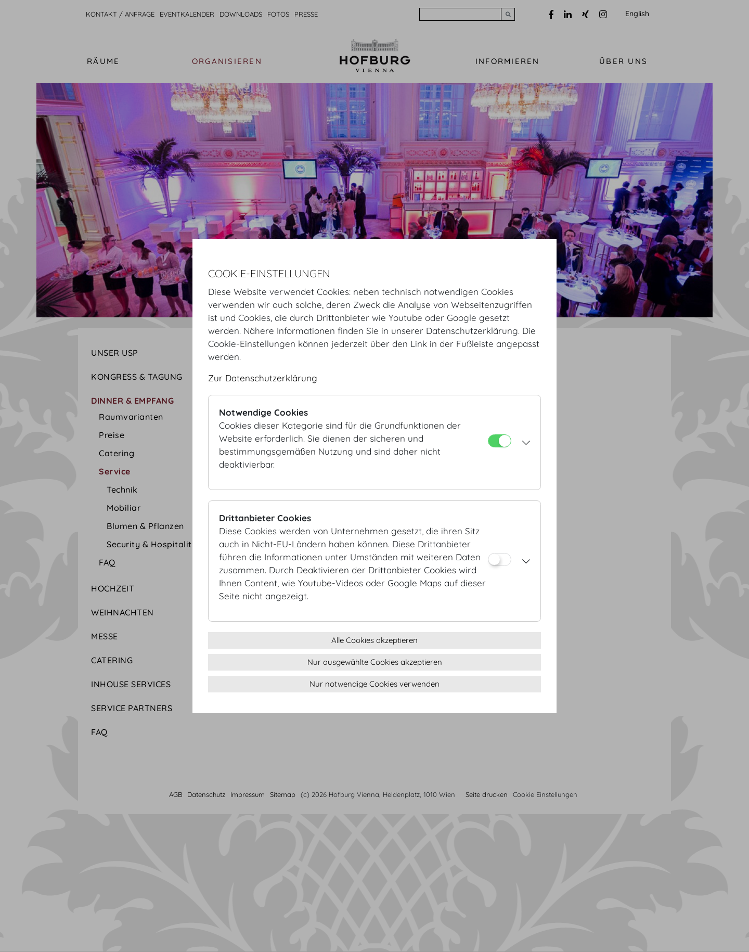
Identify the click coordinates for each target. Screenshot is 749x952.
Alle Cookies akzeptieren (374, 640)
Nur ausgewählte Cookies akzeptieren (374, 662)
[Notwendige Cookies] (499, 440)
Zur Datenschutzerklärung (262, 377)
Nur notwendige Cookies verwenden (374, 684)
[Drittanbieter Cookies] (499, 559)
